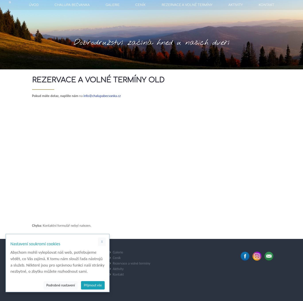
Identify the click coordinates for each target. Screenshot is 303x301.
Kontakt (266, 5)
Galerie (113, 5)
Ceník (140, 5)
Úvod (34, 5)
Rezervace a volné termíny (187, 5)
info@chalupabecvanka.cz (102, 96)
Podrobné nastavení (60, 285)
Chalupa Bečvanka (72, 5)
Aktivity (235, 5)
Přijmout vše (93, 285)
